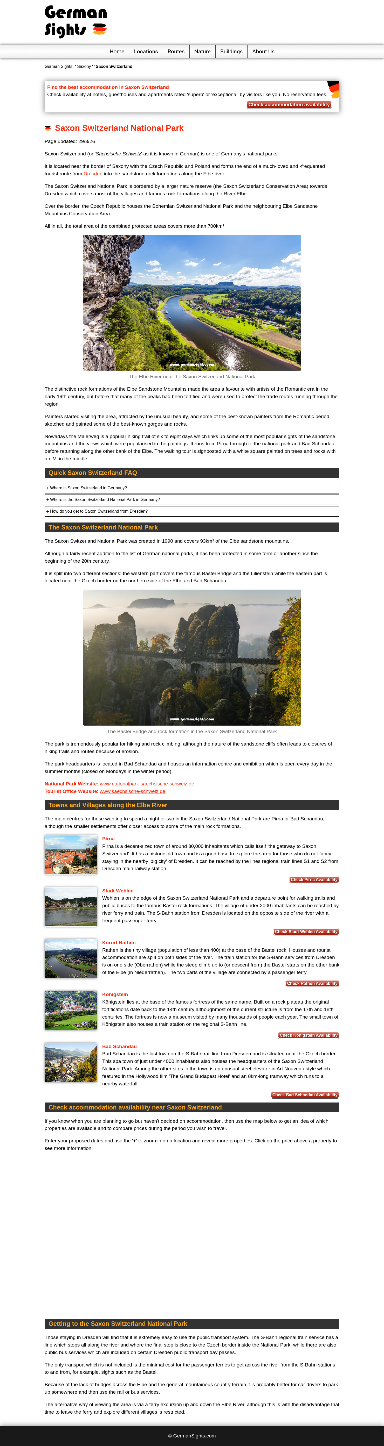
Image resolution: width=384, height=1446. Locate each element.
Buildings (231, 51)
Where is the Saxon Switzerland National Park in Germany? (105, 499)
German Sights (58, 66)
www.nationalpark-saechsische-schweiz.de (147, 783)
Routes (176, 51)
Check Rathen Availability (312, 983)
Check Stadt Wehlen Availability (306, 931)
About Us (263, 51)
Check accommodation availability (289, 104)
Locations (146, 51)
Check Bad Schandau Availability (305, 1095)
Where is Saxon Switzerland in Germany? (88, 488)
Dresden (93, 173)
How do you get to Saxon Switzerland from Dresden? (99, 511)
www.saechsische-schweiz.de (133, 791)
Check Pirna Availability (314, 879)
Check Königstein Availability (309, 1035)
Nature (202, 51)
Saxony (84, 66)
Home (117, 51)
